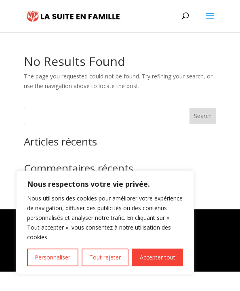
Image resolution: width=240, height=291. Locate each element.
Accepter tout (157, 257)
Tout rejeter (105, 257)
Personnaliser (52, 257)
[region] (105, 223)
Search (203, 116)
